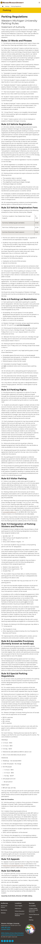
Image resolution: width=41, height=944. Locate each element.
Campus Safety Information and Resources (33, 910)
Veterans (3, 912)
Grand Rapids (18, 905)
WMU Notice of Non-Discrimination (12, 933)
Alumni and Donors (4, 906)
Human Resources (34, 914)
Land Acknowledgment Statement (12, 935)
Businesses (4, 910)
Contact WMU (5, 929)
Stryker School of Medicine (19, 914)
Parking (7, 6)
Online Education (19, 911)
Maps (30, 917)
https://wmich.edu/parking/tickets (13, 865)
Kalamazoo (18, 908)
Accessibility (32, 905)
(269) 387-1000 (5, 927)
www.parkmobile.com (9, 512)
